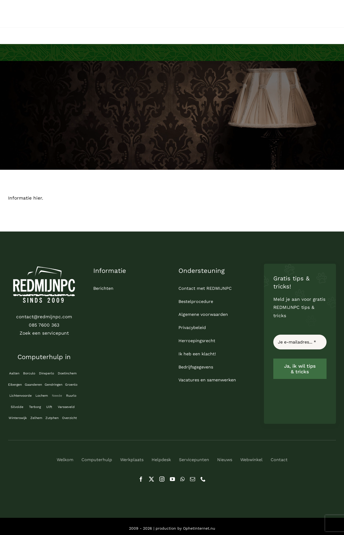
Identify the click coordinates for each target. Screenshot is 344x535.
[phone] (203, 479)
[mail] (192, 479)
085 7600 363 (44, 325)
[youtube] (172, 479)
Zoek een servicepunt (44, 333)
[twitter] (151, 479)
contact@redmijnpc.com (44, 316)
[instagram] (161, 479)
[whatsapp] (182, 479)
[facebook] (141, 479)
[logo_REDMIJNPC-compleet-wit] (44, 268)
